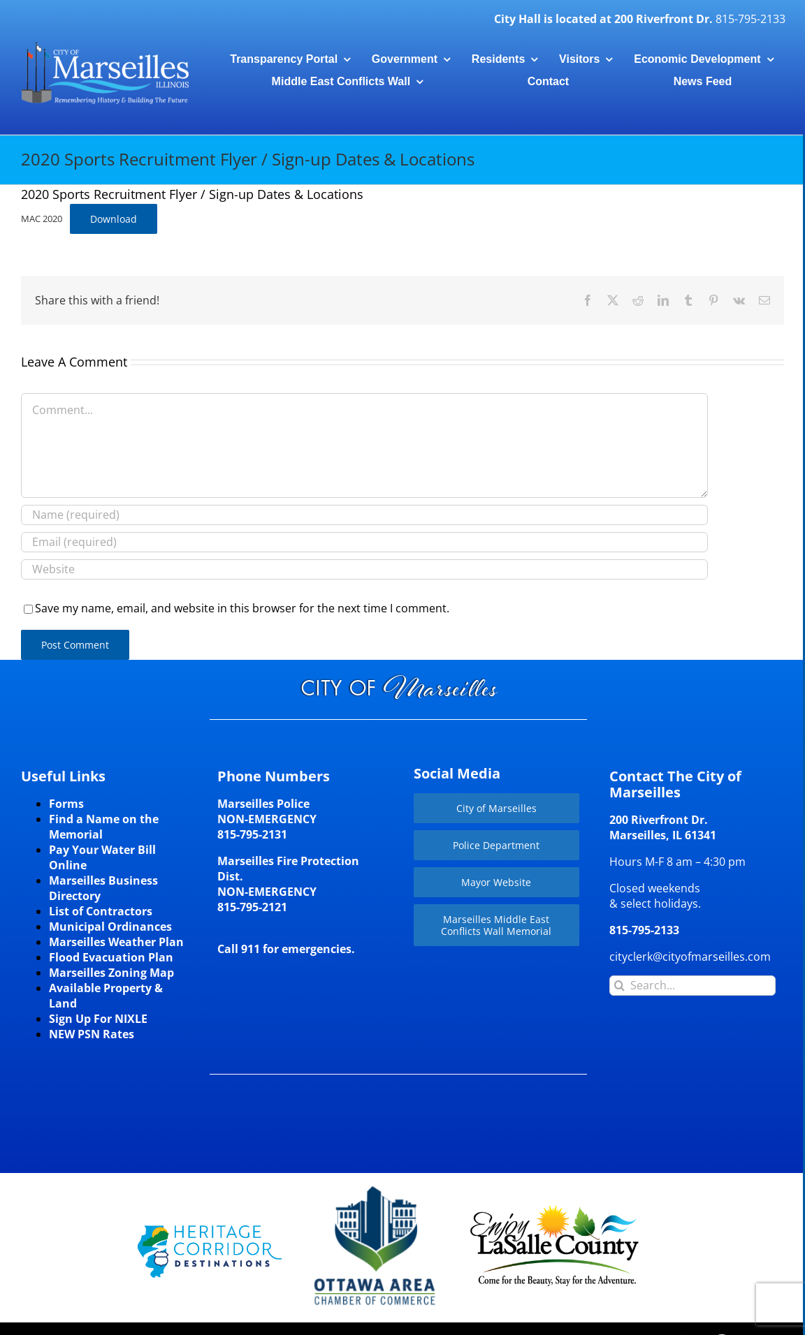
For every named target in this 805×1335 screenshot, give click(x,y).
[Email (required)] (364, 542)
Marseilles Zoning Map (111, 972)
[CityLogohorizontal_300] (105, 43)
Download (113, 219)
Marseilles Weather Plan (116, 942)
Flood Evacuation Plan (111, 957)
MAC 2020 (41, 218)
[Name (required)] (364, 515)
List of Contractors (100, 911)
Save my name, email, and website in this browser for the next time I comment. (242, 608)
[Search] (619, 985)
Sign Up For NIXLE (98, 1018)
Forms (66, 803)
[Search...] (692, 985)
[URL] (364, 569)
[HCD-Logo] (209, 1231)
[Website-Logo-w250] (376, 1186)
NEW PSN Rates (91, 1034)
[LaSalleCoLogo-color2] (554, 1210)
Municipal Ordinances (110, 926)
